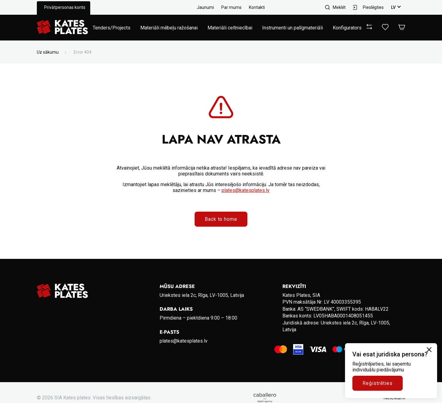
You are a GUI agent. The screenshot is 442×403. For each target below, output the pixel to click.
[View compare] (369, 28)
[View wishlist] (385, 28)
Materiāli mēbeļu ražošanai (169, 28)
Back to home (221, 219)
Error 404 (82, 52)
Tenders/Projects (111, 28)
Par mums (231, 7)
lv (393, 7)
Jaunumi (205, 7)
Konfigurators (347, 28)
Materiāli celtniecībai (229, 28)
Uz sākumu (48, 52)
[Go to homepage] (62, 28)
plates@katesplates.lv (245, 190)
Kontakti (257, 7)
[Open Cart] (401, 27)
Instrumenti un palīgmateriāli (292, 28)
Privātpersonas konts (64, 7)
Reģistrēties (378, 383)
